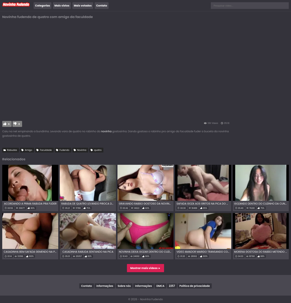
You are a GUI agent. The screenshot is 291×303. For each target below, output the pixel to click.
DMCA (160, 286)
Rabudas (12, 150)
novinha (106, 131)
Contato (101, 5)
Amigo (28, 150)
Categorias (42, 5)
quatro (98, 150)
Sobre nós (124, 286)
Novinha (81, 150)
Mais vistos (61, 5)
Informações (105, 286)
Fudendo (64, 150)
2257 (172, 286)
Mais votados (83, 5)
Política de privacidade (194, 286)
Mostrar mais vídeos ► (145, 268)
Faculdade (46, 150)
